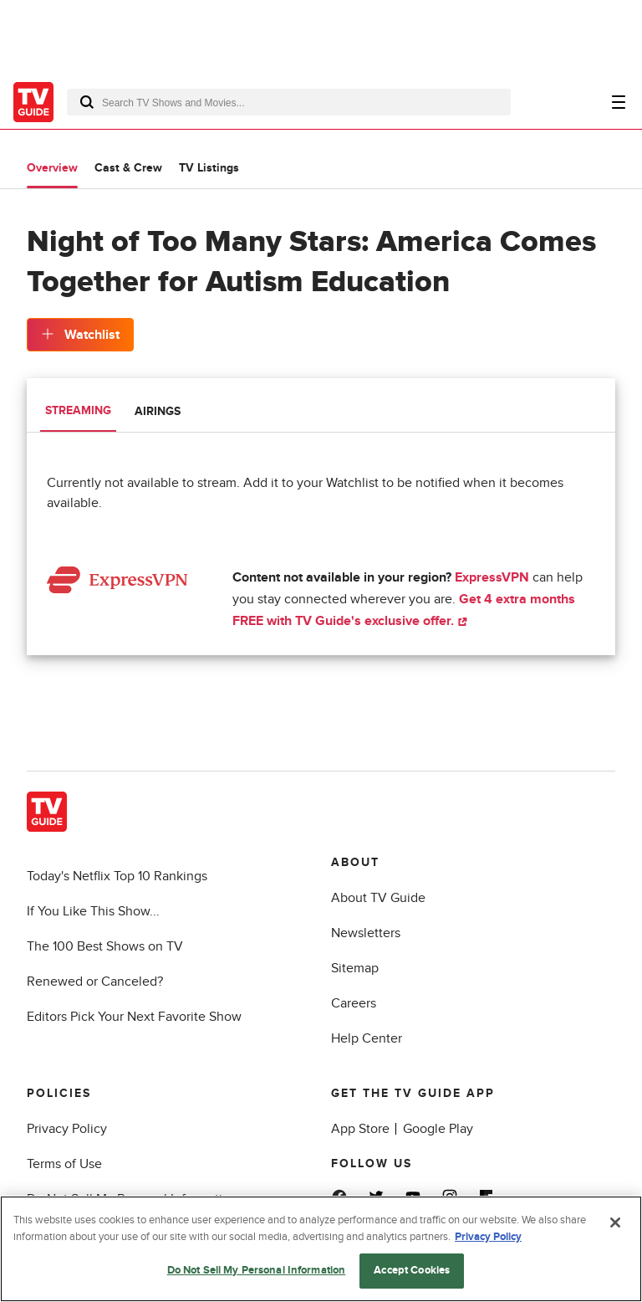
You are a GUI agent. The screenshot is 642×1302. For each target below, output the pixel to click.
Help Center (366, 1038)
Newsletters (365, 933)
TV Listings (209, 168)
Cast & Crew (128, 168)
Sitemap (355, 968)
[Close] (615, 1222)
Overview (52, 168)
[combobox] (289, 102)
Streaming (78, 410)
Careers (353, 1003)
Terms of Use (64, 1164)
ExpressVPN (492, 577)
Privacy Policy (67, 1128)
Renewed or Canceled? (95, 981)
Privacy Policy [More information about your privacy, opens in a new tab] (488, 1236)
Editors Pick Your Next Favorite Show (134, 1016)
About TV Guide (378, 897)
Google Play (438, 1128)
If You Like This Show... (93, 911)
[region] (321, 1249)
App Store (360, 1128)
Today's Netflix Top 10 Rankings (117, 876)
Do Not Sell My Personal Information (256, 1270)
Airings (158, 411)
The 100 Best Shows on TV (105, 946)
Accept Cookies (412, 1270)
